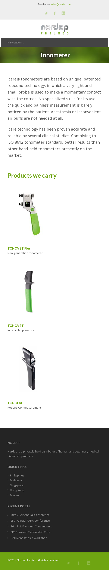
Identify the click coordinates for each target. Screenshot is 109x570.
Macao (14, 495)
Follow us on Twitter (46, 13)
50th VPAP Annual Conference (30, 515)
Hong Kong (17, 490)
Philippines (17, 475)
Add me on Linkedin (63, 13)
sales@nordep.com (61, 4)
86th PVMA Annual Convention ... (31, 526)
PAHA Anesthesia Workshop (28, 538)
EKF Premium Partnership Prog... (31, 532)
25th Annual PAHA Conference (30, 520)
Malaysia (16, 480)
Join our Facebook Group (54, 13)
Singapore (17, 485)
